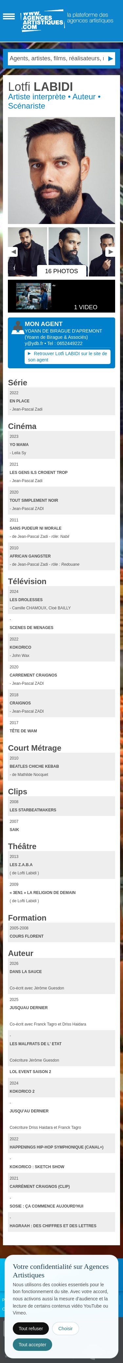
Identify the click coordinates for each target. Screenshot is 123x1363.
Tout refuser (31, 1328)
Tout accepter (32, 1344)
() (56, 337)
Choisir (65, 1328)
